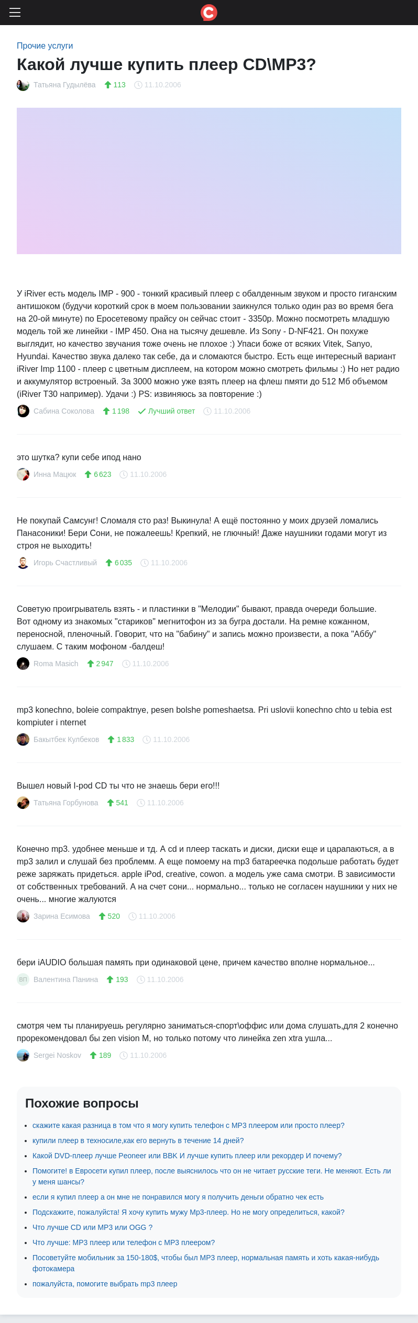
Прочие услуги (45, 45)
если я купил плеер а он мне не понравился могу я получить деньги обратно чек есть (178, 1197)
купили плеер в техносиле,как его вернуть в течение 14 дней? (138, 1140)
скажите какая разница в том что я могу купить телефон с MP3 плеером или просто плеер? (188, 1125)
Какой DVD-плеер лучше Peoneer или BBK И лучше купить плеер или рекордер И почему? (187, 1155)
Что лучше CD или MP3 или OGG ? (92, 1227)
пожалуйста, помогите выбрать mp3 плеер (104, 1284)
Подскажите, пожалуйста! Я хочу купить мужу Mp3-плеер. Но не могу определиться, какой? (188, 1212)
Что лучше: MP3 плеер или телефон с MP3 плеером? (123, 1242)
